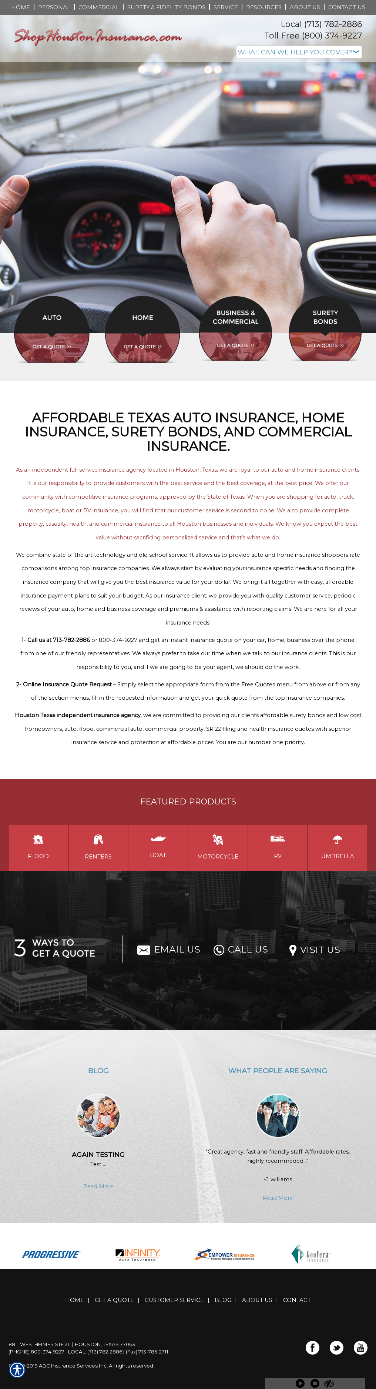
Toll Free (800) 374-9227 (313, 36)
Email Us (168, 949)
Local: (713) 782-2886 (95, 1352)
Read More (98, 1186)
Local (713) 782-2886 (321, 24)
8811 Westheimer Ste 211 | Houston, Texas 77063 (72, 1344)
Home (74, 1300)
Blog (223, 1300)
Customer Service (174, 1300)
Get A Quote (114, 1300)
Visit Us (314, 949)
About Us (257, 1300)
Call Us (241, 949)
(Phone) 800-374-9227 (36, 1352)
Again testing (98, 1154)
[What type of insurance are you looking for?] (299, 52)
